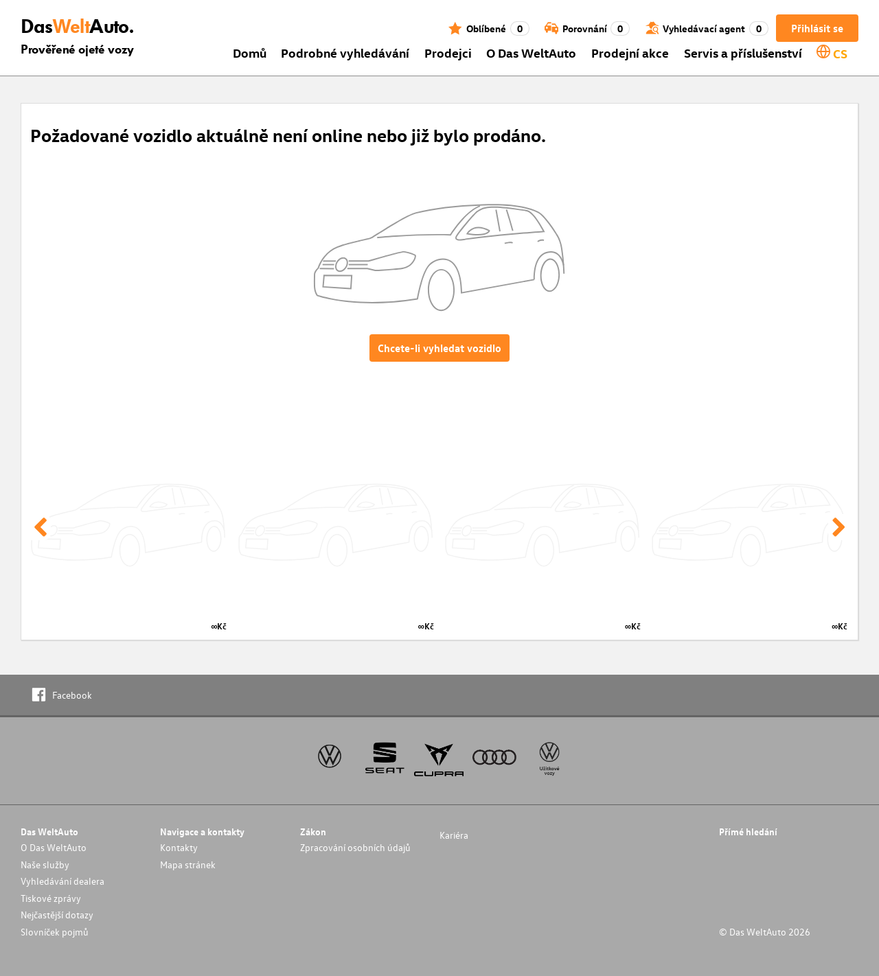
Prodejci (448, 52)
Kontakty (179, 847)
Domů (249, 52)
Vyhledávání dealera (62, 880)
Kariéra (454, 834)
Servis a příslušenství (743, 52)
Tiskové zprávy (51, 898)
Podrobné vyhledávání (345, 52)
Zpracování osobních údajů (355, 847)
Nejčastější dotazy (57, 914)
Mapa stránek (188, 864)
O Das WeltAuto (531, 52)
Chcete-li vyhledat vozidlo (439, 348)
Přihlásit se (817, 28)
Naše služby (45, 864)
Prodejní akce (630, 52)
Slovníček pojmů (55, 931)
